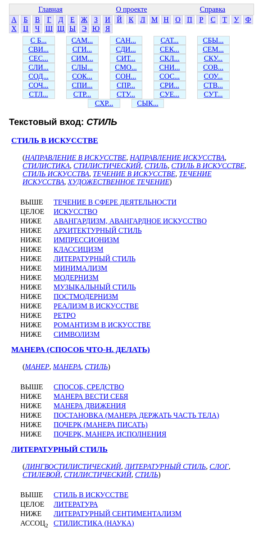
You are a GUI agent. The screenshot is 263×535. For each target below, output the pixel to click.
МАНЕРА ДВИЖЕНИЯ (90, 406)
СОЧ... (38, 85)
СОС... (169, 76)
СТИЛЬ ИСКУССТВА (56, 174)
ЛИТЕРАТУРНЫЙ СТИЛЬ (95, 259)
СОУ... (213, 76)
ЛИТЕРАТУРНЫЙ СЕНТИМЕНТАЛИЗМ (117, 513)
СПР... (126, 85)
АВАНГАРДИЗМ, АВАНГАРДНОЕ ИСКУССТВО (130, 221)
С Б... (39, 40)
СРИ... (169, 85)
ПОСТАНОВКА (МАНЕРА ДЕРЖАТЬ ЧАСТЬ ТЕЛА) (136, 415)
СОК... (82, 76)
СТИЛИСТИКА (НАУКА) (94, 523)
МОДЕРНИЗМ (76, 277)
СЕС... (38, 58)
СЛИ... (38, 67)
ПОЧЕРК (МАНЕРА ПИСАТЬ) (101, 424)
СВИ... (38, 49)
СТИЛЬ (156, 165)
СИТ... (125, 58)
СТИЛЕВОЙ (41, 474)
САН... (126, 40)
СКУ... (213, 58)
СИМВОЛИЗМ (77, 334)
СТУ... (126, 94)
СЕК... (169, 49)
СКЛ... (169, 58)
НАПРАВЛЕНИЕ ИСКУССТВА (177, 157)
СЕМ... (213, 49)
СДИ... (126, 49)
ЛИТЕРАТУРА (76, 504)
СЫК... (147, 103)
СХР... (104, 103)
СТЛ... (38, 94)
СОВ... (213, 67)
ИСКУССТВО (75, 211)
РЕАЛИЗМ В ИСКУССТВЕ (96, 306)
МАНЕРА (67, 366)
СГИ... (82, 49)
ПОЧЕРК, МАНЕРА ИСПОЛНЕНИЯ (110, 434)
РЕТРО (65, 315)
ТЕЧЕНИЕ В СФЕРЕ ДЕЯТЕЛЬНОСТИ (115, 202)
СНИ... (169, 67)
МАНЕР (37, 366)
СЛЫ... (82, 67)
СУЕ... (170, 94)
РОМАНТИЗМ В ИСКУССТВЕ (102, 325)
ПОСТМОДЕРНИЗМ (86, 296)
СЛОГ (218, 466)
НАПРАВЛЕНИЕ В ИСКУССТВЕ (75, 157)
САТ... (169, 40)
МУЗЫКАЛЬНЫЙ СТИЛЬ (95, 287)
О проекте (131, 9)
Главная (50, 9)
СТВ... (213, 85)
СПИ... (82, 85)
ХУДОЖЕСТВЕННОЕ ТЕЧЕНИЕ (118, 182)
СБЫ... (213, 40)
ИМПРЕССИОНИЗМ (86, 240)
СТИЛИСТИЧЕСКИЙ (107, 165)
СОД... (38, 76)
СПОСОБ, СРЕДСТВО (89, 387)
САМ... (82, 40)
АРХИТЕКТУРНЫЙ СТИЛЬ (98, 230)
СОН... (126, 76)
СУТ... (213, 94)
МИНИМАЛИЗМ (80, 268)
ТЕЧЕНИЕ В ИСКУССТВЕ (134, 174)
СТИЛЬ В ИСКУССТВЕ (54, 140)
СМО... (125, 67)
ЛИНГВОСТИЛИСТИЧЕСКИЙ (73, 466)
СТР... (82, 94)
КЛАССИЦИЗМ (79, 249)
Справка (213, 9)
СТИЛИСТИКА (46, 165)
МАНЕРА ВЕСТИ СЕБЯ (91, 396)
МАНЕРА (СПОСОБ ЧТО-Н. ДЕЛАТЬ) (80, 349)
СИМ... (82, 58)
